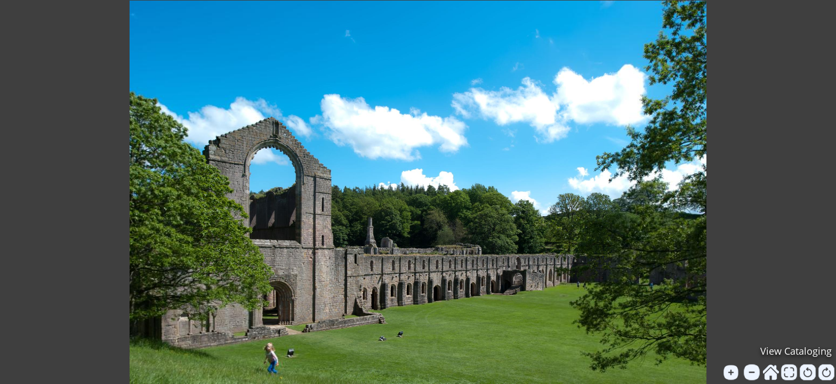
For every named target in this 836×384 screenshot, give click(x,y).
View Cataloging (796, 351)
